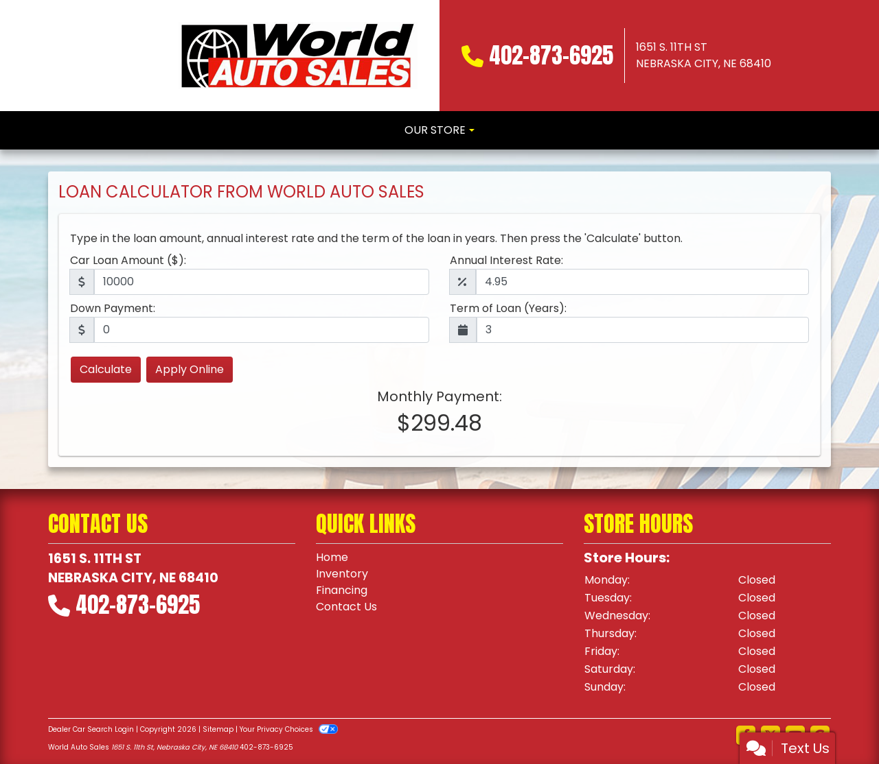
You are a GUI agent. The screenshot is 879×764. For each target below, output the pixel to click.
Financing (341, 590)
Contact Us (346, 606)
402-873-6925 (551, 55)
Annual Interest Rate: (506, 260)
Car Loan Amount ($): (128, 260)
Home (332, 557)
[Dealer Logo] (298, 55)
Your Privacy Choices (289, 729)
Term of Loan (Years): (508, 308)
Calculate (106, 369)
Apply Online (189, 369)
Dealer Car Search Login (91, 729)
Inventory (342, 574)
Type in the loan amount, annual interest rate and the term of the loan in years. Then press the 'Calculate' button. (376, 238)
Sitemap (218, 729)
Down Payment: (112, 308)
